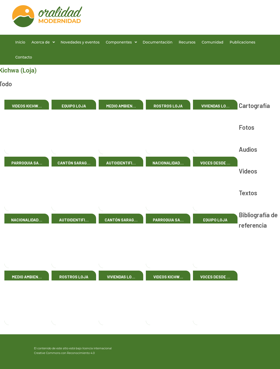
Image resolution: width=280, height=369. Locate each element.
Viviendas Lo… (215, 106)
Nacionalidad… (168, 163)
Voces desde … (215, 163)
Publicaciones (242, 42)
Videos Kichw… (27, 106)
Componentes (119, 42)
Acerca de (41, 42)
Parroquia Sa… (26, 163)
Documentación (158, 42)
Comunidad (213, 42)
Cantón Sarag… (74, 163)
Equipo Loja (74, 106)
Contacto (23, 57)
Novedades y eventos (80, 42)
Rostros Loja (168, 106)
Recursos (187, 42)
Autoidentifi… (121, 163)
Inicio (20, 42)
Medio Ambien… (121, 106)
